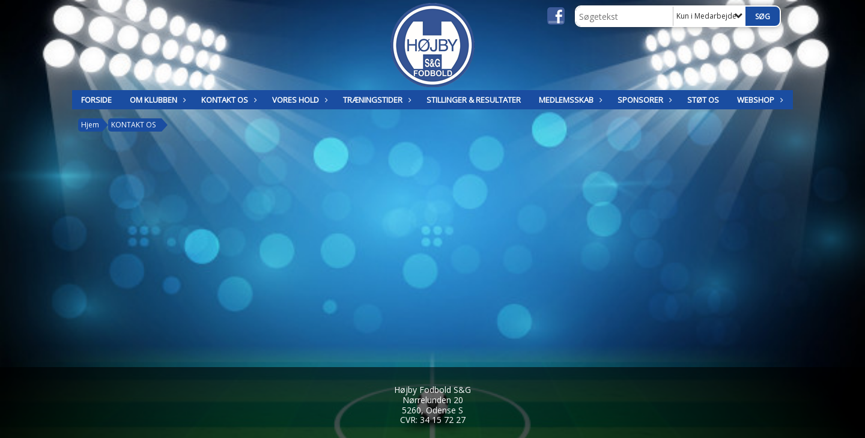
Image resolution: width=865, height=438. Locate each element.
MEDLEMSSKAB (569, 99)
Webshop (758, 99)
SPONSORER (643, 99)
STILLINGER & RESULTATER (473, 99)
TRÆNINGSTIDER (375, 99)
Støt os (703, 99)
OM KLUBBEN (156, 99)
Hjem (90, 125)
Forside (96, 99)
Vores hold (298, 99)
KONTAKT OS (227, 99)
